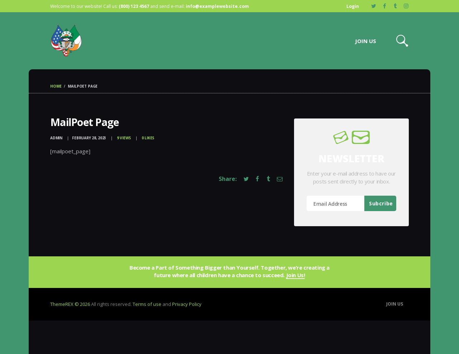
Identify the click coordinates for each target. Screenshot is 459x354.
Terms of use (147, 304)
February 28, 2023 (89, 137)
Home (55, 86)
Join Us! (295, 275)
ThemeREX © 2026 (70, 304)
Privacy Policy (187, 304)
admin (56, 137)
